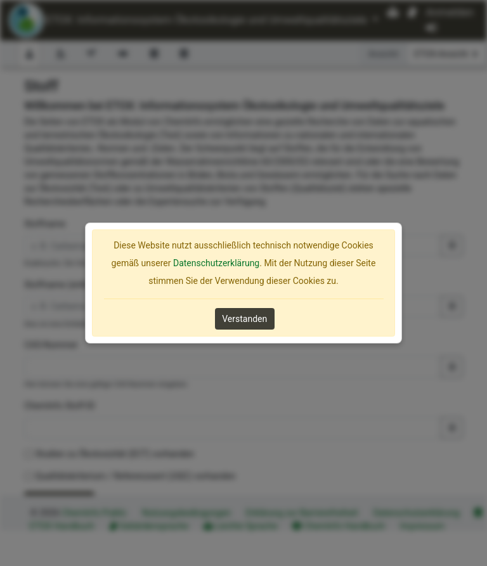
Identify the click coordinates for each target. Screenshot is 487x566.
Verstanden (244, 319)
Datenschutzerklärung (216, 263)
